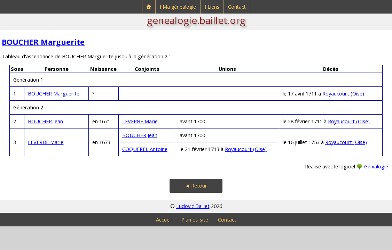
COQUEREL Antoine (144, 149)
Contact (237, 6)
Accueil (164, 219)
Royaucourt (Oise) (343, 93)
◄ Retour (196, 185)
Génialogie (376, 166)
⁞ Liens (212, 6)
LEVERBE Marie (140, 121)
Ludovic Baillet (193, 206)
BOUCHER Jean (45, 121)
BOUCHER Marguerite (43, 42)
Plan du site (194, 219)
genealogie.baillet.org (196, 20)
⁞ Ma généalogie (178, 6)
